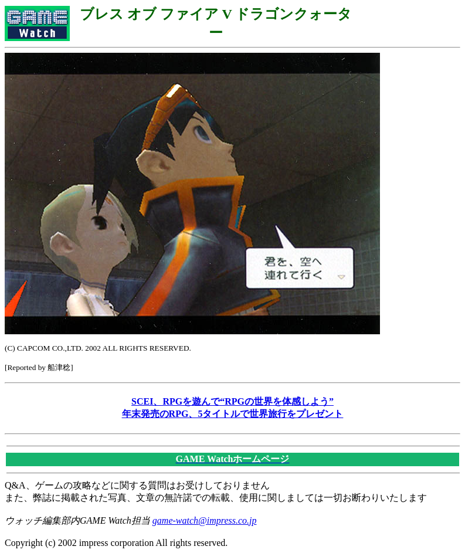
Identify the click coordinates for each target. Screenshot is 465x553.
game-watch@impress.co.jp (204, 520)
